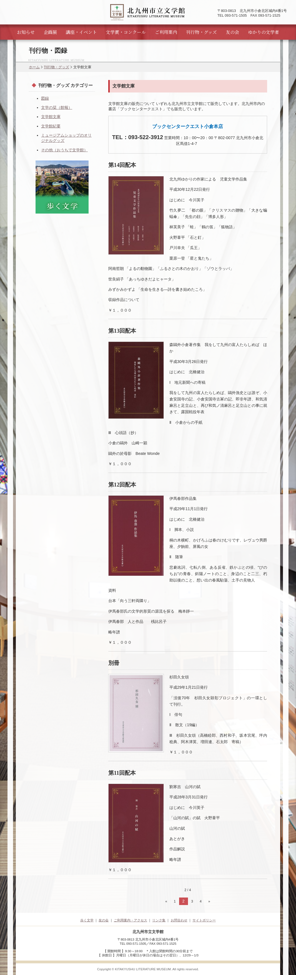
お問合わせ (179, 920)
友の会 (232, 32)
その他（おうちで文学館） (64, 150)
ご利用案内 (166, 32)
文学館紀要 (51, 126)
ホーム (34, 67)
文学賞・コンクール (126, 32)
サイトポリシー (204, 920)
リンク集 (158, 920)
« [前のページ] (166, 901)
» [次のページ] (209, 901)
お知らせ (26, 32)
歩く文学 (87, 920)
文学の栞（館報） (56, 107)
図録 (45, 98)
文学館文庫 (51, 116)
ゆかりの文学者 (263, 32)
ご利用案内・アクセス (130, 920)
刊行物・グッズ (201, 32)
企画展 (50, 32)
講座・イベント (81, 32)
